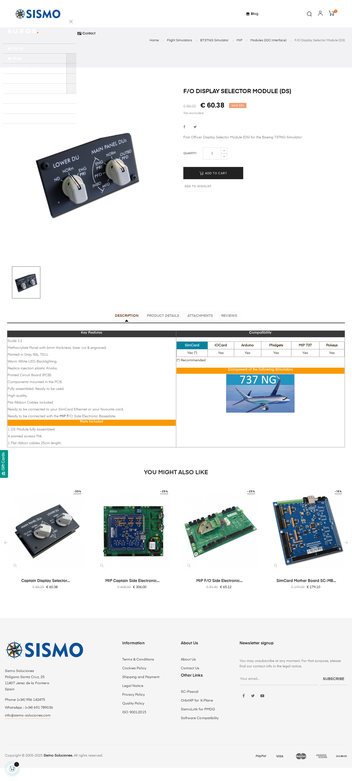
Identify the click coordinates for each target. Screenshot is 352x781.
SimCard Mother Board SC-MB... (306, 594)
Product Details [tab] (159, 329)
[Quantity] (212, 167)
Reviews (240, 329)
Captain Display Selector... (45, 594)
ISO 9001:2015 (134, 725)
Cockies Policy (134, 681)
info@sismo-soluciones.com (28, 728)
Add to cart (213, 187)
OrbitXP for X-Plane (197, 713)
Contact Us (190, 681)
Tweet (195, 141)
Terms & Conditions (138, 672)
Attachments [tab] (204, 329)
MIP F (64, 429)
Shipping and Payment (140, 690)
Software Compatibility (200, 731)
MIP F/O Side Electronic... (219, 594)
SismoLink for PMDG (198, 722)
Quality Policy (133, 716)
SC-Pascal (189, 705)
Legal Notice (132, 699)
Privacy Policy (133, 708)
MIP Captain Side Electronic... (132, 594)
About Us (188, 672)
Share (184, 141)
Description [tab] (116, 329)
